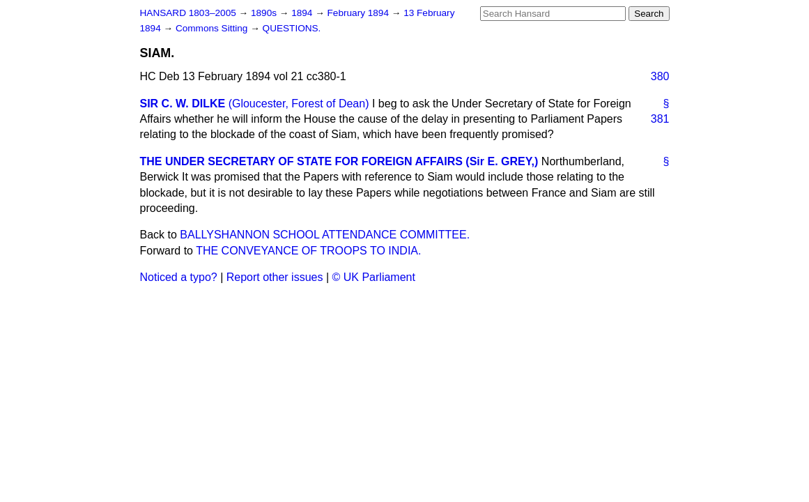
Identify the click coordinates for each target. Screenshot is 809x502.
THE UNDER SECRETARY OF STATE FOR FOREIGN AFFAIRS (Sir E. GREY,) (339, 161)
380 (660, 76)
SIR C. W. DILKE (183, 103)
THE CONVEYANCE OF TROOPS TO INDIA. (308, 251)
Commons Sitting (213, 28)
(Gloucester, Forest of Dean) (299, 103)
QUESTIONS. (292, 28)
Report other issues (274, 277)
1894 (303, 13)
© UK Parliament (373, 277)
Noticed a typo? (178, 277)
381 (660, 119)
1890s (265, 13)
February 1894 (360, 13)
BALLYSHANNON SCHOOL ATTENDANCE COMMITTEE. (325, 235)
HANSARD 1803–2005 (188, 13)
